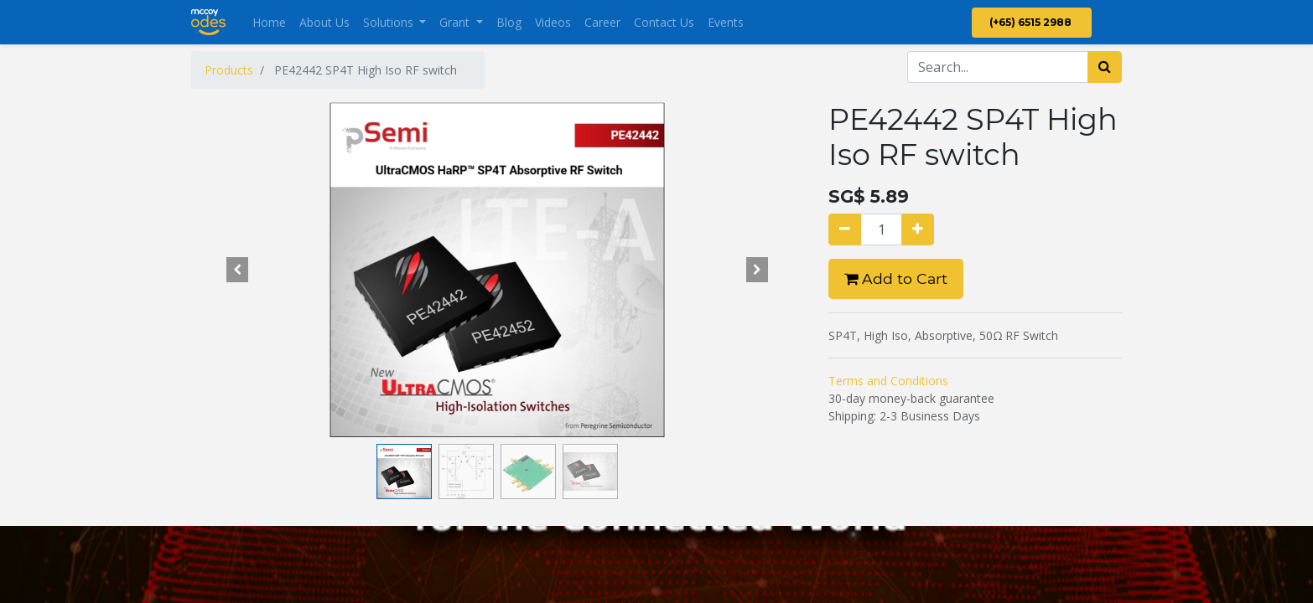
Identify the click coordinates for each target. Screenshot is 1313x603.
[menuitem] (269, 22)
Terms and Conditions (888, 381)
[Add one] (917, 229)
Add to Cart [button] (895, 278)
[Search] (1104, 67)
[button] (237, 269)
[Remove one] (844, 229)
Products (229, 70)
